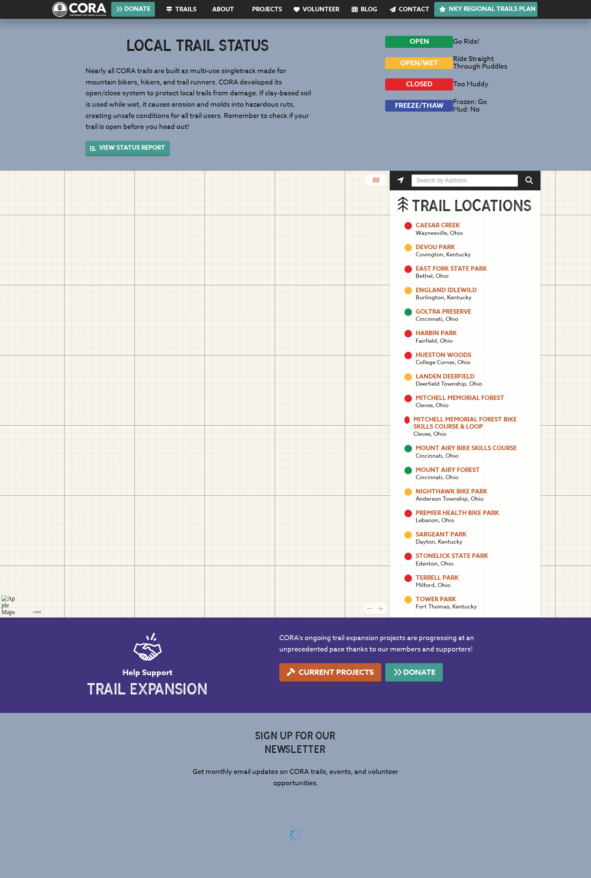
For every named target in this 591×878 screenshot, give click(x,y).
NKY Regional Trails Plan (487, 9)
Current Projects (330, 672)
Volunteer (316, 9)
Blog (364, 9)
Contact (409, 9)
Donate (132, 9)
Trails (181, 9)
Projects (267, 9)
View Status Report (127, 147)
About (223, 9)
